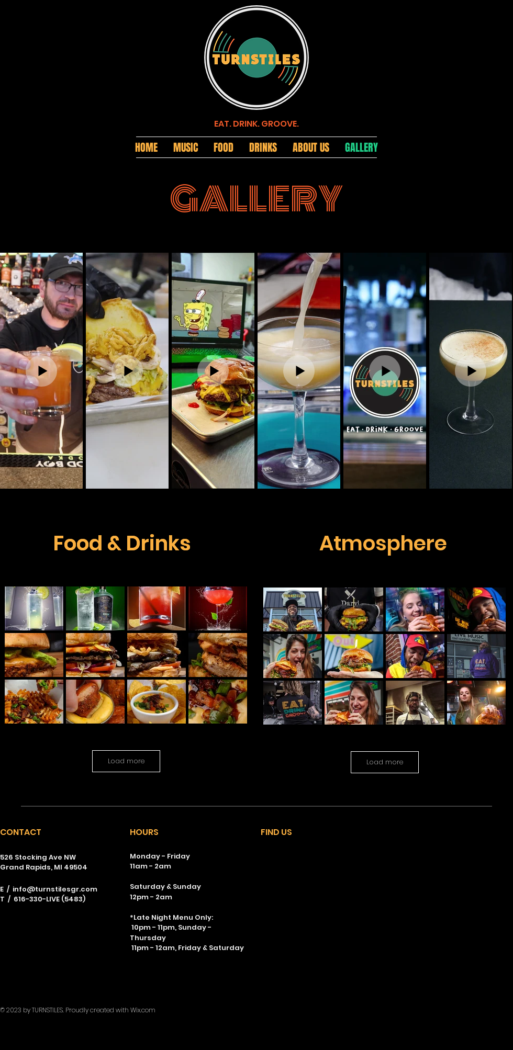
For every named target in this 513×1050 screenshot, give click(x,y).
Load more (126, 761)
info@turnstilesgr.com (55, 889)
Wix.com (142, 1010)
